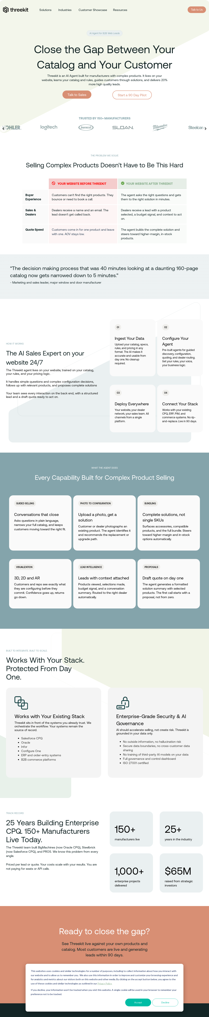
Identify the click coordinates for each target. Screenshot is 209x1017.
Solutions (45, 10)
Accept (138, 1002)
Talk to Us (197, 9)
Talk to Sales (76, 95)
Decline (165, 1002)
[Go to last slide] (3, 128)
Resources (120, 10)
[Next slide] (205, 128)
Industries (65, 10)
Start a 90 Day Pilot (132, 95)
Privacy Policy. (104, 983)
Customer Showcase (93, 10)
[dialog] (104, 988)
